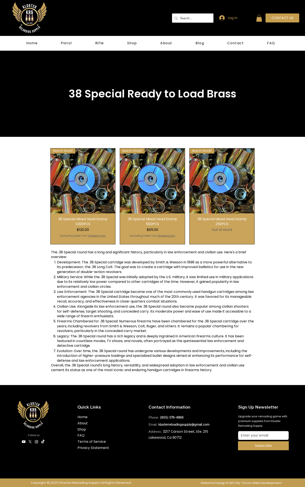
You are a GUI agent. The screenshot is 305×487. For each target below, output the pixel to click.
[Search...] (192, 18)
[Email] (262, 435)
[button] (259, 18)
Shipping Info (96, 236)
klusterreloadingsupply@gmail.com (183, 424)
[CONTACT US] (282, 17)
